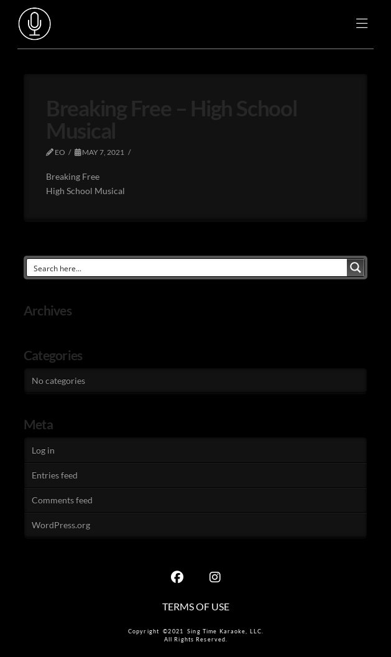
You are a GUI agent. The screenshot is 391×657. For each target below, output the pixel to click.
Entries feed (55, 475)
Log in (43, 450)
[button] (362, 24)
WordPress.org (61, 525)
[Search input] (188, 267)
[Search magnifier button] (355, 267)
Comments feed (62, 500)
